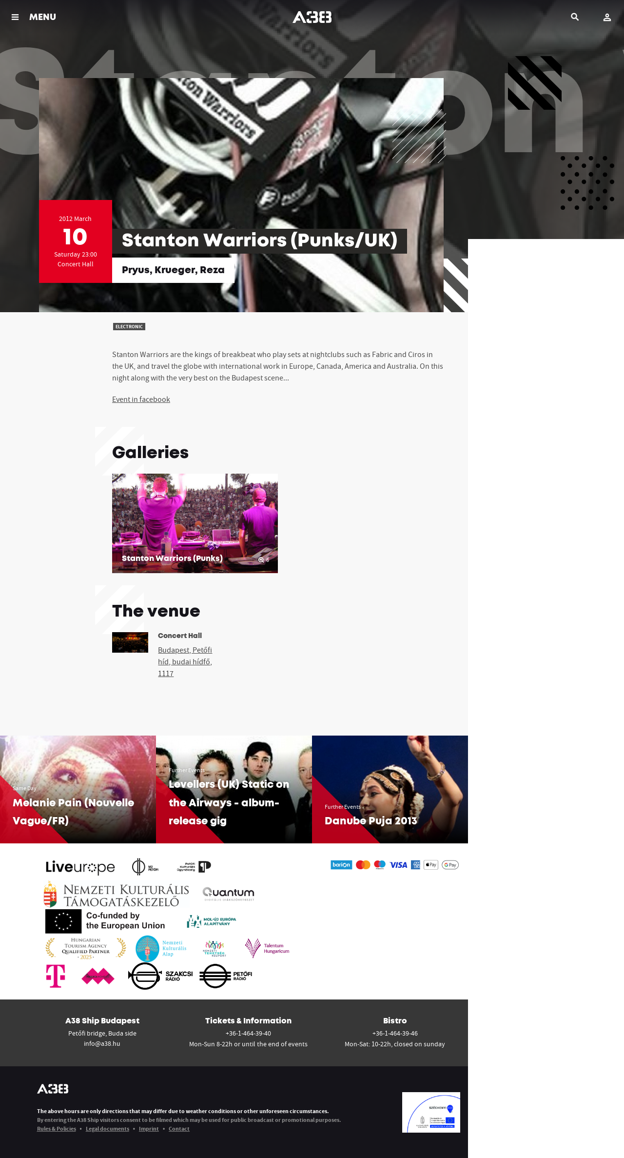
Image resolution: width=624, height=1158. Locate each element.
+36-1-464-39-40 (248, 1033)
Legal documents (107, 1128)
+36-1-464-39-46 (395, 1033)
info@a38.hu (102, 1043)
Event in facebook (141, 399)
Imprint (149, 1128)
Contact (179, 1128)
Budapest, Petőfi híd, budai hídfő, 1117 (185, 661)
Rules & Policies (56, 1128)
